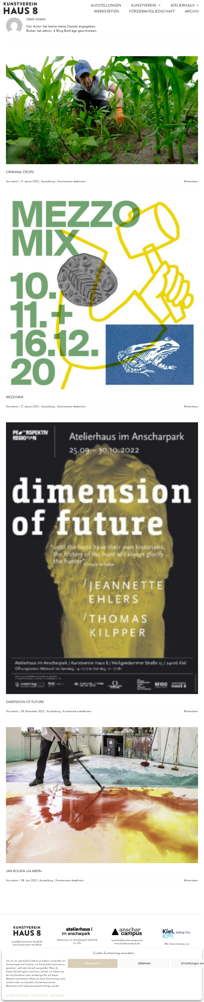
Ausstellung (48, 181)
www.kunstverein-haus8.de (27, 944)
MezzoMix (14, 397)
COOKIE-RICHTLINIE (17, 995)
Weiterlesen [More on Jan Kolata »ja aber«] (191, 880)
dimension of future (25, 701)
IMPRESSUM (57, 995)
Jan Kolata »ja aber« (24, 871)
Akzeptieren (92, 963)
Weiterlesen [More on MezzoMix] (191, 406)
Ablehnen (144, 963)
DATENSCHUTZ (39, 995)
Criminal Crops (20, 172)
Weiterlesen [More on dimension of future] (191, 711)
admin (14, 181)
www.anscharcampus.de (127, 943)
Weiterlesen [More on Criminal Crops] (191, 181)
